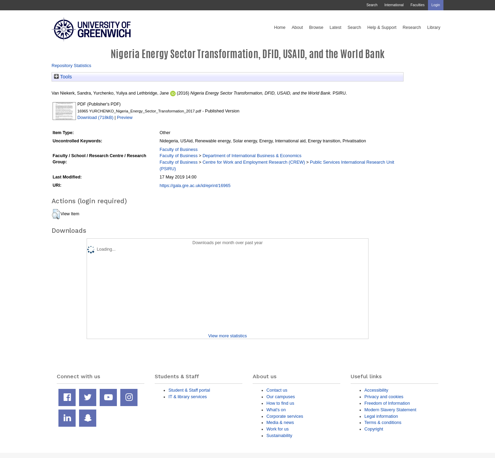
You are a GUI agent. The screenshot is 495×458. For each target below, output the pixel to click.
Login (435, 5)
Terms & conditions (383, 422)
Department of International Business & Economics (251, 155)
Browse (316, 27)
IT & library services (187, 396)
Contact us (276, 390)
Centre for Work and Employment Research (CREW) (253, 162)
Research (412, 27)
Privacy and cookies (383, 396)
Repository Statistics (71, 65)
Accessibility (376, 390)
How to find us (280, 403)
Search (371, 5)
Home (279, 27)
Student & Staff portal (189, 390)
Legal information (381, 416)
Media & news (280, 422)
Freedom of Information (387, 403)
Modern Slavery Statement (390, 409)
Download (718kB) (95, 117)
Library (433, 27)
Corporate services (284, 416)
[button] (56, 214)
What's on (276, 409)
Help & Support (382, 27)
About (297, 27)
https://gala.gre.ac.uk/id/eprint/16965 (195, 185)
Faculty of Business (179, 149)
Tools (63, 76)
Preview (124, 117)
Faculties (417, 5)
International (394, 5)
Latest (335, 27)
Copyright (373, 429)
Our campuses (280, 396)
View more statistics (227, 335)
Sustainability (279, 435)
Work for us (277, 429)
